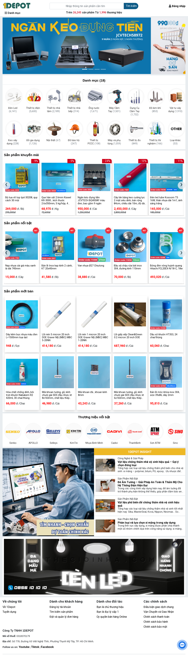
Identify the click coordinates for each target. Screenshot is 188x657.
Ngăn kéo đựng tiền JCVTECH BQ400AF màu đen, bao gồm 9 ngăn (91, 200)
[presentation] (6, 185)
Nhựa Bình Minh (94, 443)
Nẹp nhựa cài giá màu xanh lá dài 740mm (20, 267)
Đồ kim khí (155, 110)
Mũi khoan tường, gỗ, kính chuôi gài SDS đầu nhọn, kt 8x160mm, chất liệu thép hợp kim (57, 395)
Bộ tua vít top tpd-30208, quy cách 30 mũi (21, 199)
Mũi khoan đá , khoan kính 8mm (92, 394)
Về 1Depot (9, 607)
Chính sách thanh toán (156, 616)
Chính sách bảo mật (155, 626)
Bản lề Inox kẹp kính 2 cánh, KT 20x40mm (57, 267)
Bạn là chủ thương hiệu (110, 607)
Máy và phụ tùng (114, 142)
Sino (175, 443)
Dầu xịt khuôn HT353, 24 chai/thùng (163, 336)
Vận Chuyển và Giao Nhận (159, 611)
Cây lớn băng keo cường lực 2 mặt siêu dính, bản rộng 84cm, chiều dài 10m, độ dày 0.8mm (130, 200)
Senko (12, 443)
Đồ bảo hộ (73, 142)
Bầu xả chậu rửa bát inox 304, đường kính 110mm (128, 267)
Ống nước (94, 110)
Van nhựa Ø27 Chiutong (91, 265)
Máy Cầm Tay (114, 110)
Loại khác (175, 142)
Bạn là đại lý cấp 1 (108, 611)
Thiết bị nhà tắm (53, 110)
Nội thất (53, 140)
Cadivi (114, 443)
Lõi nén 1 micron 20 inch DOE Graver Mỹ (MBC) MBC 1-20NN (93, 337)
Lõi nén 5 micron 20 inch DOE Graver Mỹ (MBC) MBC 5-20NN (57, 337)
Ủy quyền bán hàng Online (112, 616)
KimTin (74, 443)
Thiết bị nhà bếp (73, 110)
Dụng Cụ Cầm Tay (134, 110)
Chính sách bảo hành (156, 621)
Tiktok (35, 646)
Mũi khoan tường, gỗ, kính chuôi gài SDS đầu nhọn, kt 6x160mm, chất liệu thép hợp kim (129, 395)
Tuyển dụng (9, 611)
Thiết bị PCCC (94, 142)
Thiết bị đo (134, 142)
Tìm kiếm (131, 6)
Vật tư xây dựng (175, 110)
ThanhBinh (135, 443)
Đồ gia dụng (33, 142)
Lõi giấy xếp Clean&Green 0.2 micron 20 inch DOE (128, 336)
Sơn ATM (155, 443)
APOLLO (33, 443)
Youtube (24, 646)
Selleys (53, 443)
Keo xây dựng (13, 142)
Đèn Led (12, 110)
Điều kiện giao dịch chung (159, 607)
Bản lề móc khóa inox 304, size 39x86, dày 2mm (165, 394)
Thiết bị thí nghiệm (155, 142)
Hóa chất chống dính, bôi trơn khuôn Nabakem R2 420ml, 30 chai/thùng (20, 395)
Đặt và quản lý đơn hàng (64, 616)
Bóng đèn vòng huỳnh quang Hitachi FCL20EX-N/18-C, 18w (166, 267)
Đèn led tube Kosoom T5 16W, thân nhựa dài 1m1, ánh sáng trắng (166, 200)
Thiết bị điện (33, 110)
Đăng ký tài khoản (60, 607)
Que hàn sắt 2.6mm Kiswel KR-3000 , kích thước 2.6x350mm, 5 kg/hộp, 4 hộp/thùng (56, 200)
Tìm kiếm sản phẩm (61, 611)
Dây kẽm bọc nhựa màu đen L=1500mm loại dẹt (21, 336)
